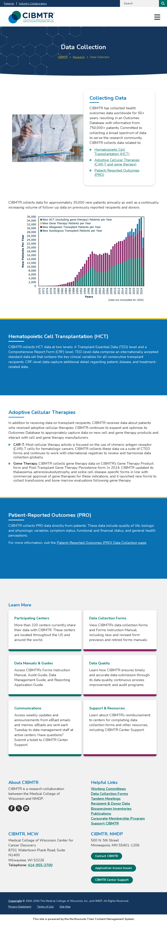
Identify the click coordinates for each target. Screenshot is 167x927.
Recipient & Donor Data (110, 803)
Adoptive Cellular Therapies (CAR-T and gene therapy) (117, 162)
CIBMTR (63, 57)
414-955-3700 (40, 865)
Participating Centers (31, 618)
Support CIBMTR (105, 823)
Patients (9, 4)
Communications (27, 708)
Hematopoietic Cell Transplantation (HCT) (112, 151)
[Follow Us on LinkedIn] (26, 808)
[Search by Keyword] (139, 3)
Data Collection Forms (107, 618)
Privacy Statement (19, 907)
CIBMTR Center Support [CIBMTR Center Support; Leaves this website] (112, 880)
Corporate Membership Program (118, 818)
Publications (101, 813)
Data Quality (99, 663)
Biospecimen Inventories (111, 808)
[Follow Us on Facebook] (11, 808)
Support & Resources (107, 708)
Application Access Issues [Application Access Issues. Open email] (113, 868)
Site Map (65, 907)
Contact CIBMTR (106, 856)
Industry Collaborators (33, 4)
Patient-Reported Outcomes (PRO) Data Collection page (101, 542)
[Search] (162, 3)
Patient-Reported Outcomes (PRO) (116, 172)
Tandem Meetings (106, 798)
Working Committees (108, 788)
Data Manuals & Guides (33, 663)
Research (79, 57)
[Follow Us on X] (19, 808)
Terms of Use (45, 907)
